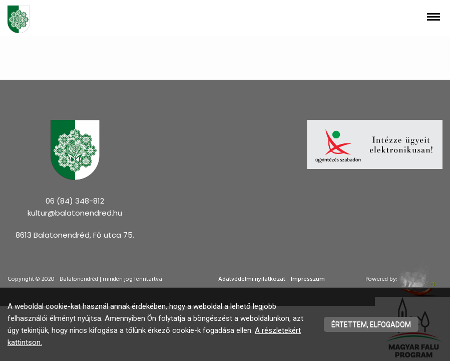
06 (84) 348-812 (75, 201)
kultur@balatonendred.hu (75, 213)
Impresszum (308, 279)
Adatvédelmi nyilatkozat (251, 279)
